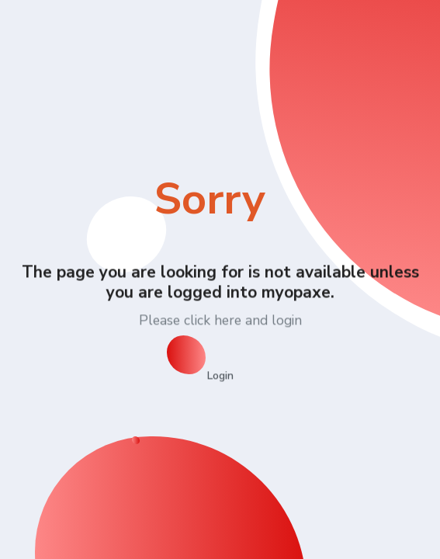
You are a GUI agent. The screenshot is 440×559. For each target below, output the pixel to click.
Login (220, 375)
